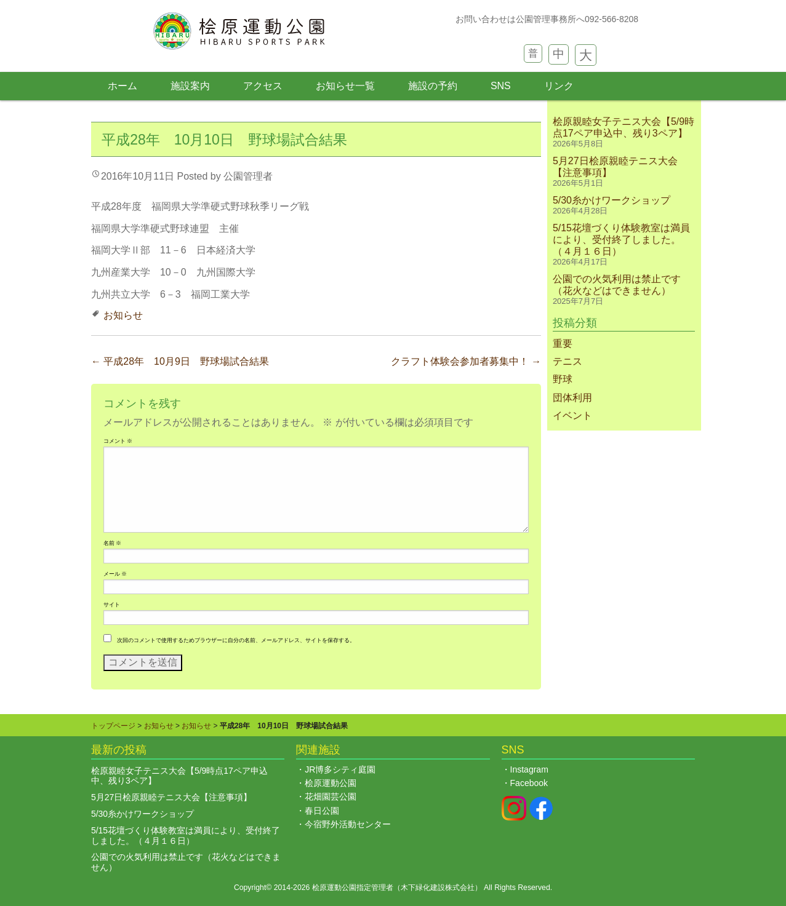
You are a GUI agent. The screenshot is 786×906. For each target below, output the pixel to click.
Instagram (529, 769)
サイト (111, 605)
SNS (501, 86)
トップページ (113, 725)
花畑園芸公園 (330, 796)
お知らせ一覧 (345, 86)
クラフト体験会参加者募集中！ (466, 361)
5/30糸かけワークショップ (611, 200)
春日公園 (322, 811)
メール (115, 574)
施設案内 (190, 86)
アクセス (263, 86)
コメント (117, 441)
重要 (562, 343)
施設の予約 (432, 86)
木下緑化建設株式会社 (438, 887)
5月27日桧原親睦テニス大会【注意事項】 (171, 797)
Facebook (529, 783)
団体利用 (572, 397)
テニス (567, 361)
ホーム (122, 86)
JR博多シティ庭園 (340, 769)
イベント (572, 415)
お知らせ (123, 315)
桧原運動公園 (330, 783)
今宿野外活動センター (348, 824)
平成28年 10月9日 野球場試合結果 (180, 361)
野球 (562, 379)
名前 (112, 543)
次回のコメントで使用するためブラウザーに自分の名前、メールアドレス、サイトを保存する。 (236, 640)
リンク (559, 86)
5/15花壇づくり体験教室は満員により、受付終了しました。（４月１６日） (621, 239)
